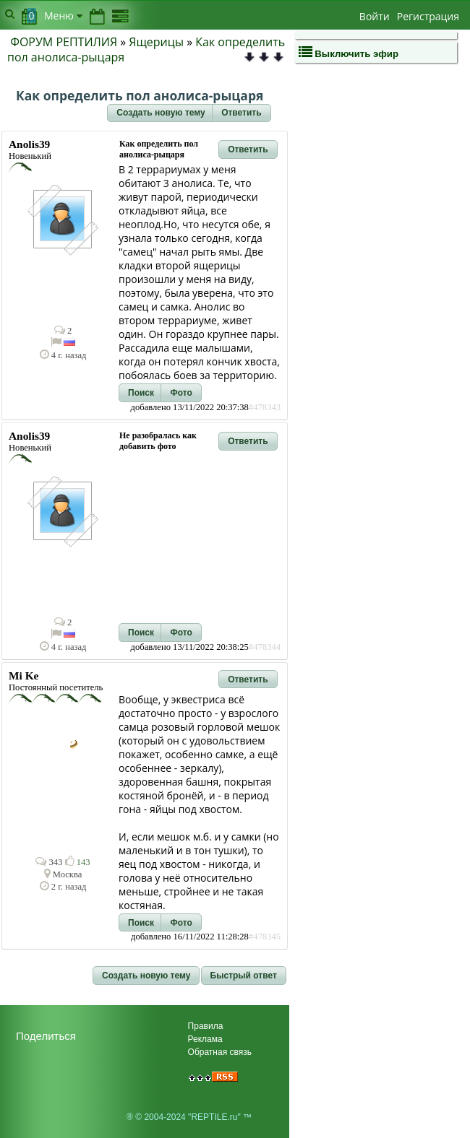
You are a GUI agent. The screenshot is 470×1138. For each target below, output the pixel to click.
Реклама (205, 1039)
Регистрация (428, 16)
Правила (205, 1026)
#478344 (265, 647)
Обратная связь (220, 1052)
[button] (160, 113)
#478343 (265, 407)
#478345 (265, 936)
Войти (374, 16)
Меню (63, 15)
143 (77, 862)
